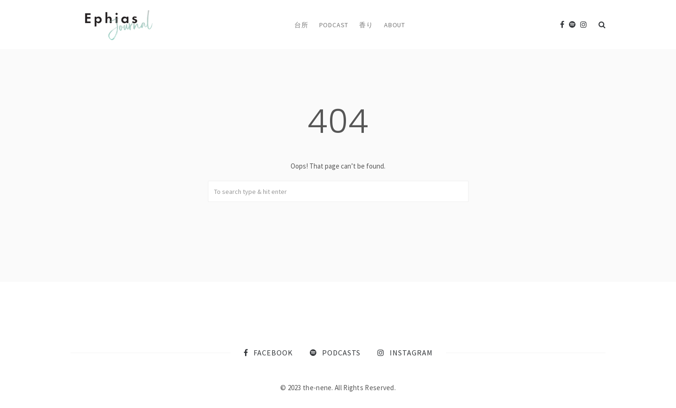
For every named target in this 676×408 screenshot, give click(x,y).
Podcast (334, 25)
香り (366, 25)
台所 (301, 25)
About (394, 25)
